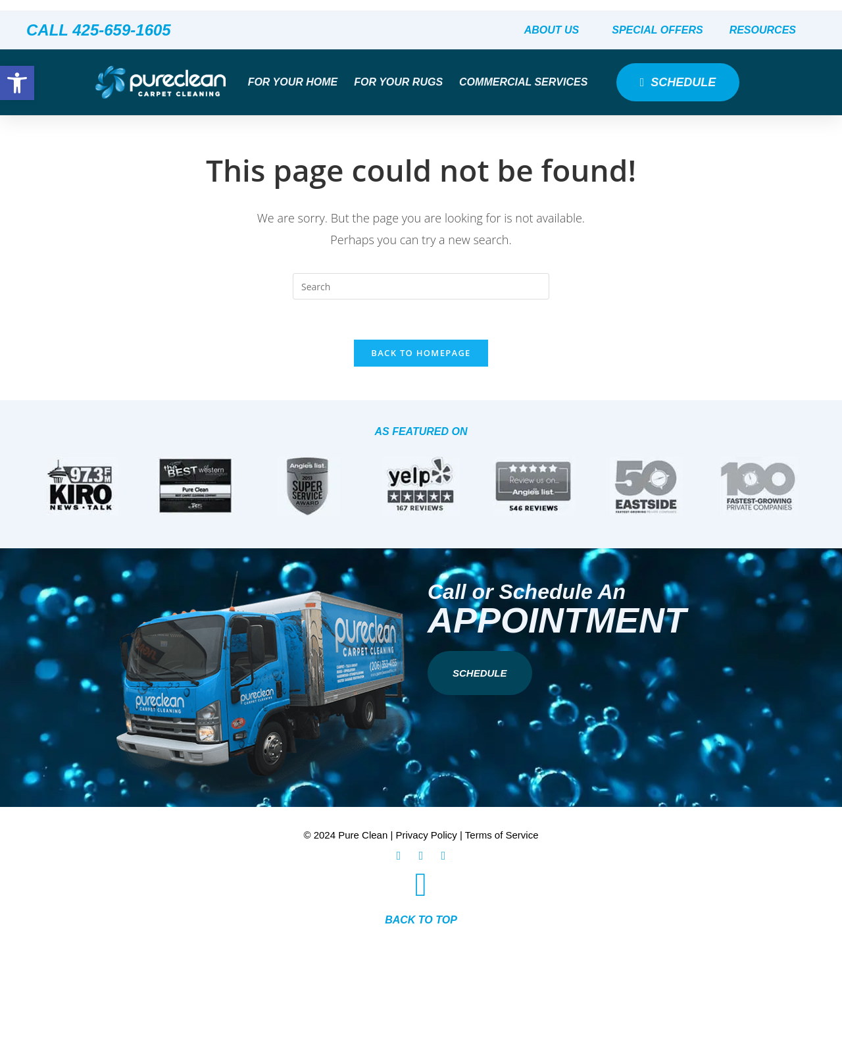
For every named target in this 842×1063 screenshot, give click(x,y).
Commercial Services (526, 82)
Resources (766, 30)
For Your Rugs (401, 82)
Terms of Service (502, 835)
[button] (17, 83)
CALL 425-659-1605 (98, 30)
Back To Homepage (420, 353)
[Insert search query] (421, 286)
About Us (555, 30)
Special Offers (657, 30)
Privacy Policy (426, 835)
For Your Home (296, 82)
